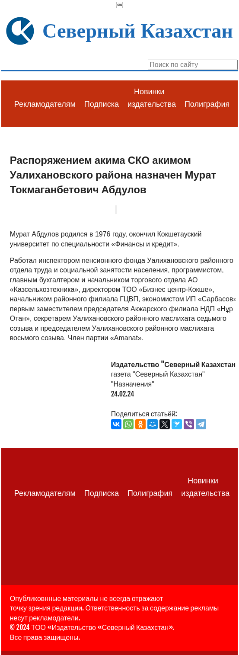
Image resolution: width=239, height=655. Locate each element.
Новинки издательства (151, 98)
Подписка (101, 104)
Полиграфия (207, 104)
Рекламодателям (45, 104)
